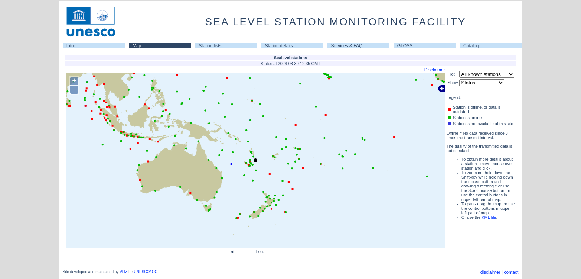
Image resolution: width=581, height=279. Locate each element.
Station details (279, 45)
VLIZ (123, 272)
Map (137, 45)
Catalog (471, 45)
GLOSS (404, 45)
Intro (70, 45)
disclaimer (490, 272)
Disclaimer (434, 70)
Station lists (210, 45)
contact (511, 272)
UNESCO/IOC (145, 272)
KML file (489, 217)
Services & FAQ (347, 45)
